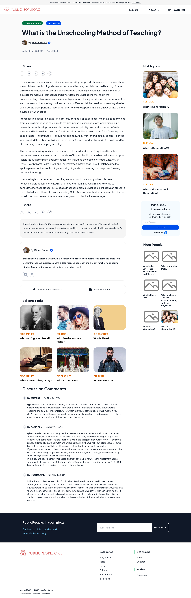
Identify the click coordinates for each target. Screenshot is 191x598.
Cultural (62, 334)
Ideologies (104, 578)
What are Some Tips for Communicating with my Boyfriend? (169, 300)
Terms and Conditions (41, 594)
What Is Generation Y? (156, 106)
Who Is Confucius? (67, 380)
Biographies (27, 334)
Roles (102, 561)
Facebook (142, 575)
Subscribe (161, 227)
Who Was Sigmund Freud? (35, 338)
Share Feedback (99, 289)
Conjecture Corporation (48, 590)
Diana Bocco (39, 42)
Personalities (105, 574)
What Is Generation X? (156, 148)
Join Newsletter (176, 9)
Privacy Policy (25, 594)
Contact (141, 561)
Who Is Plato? (101, 338)
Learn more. (136, 3)
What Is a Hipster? (104, 380)
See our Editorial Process (47, 289)
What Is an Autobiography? (36, 380)
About (140, 557)
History (103, 566)
